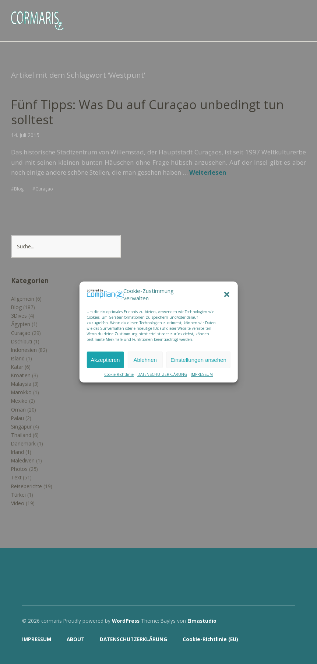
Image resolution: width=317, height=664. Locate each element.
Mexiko (19, 400)
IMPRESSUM (202, 374)
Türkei (18, 494)
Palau (17, 417)
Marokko (21, 392)
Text (16, 477)
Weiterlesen (207, 172)
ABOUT (75, 639)
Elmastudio (201, 620)
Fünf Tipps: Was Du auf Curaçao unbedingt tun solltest (149, 112)
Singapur (21, 426)
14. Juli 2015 (25, 135)
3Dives (19, 315)
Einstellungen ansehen (198, 360)
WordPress (126, 620)
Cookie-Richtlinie (119, 374)
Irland (17, 451)
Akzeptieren (105, 360)
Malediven (23, 460)
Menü (300, 15)
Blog (19, 188)
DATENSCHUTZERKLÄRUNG (162, 374)
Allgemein (22, 298)
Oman (18, 409)
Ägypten (20, 324)
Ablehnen (145, 360)
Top (287, 639)
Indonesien (24, 349)
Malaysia (21, 383)
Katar (17, 366)
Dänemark (23, 443)
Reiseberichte (26, 485)
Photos (19, 468)
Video (17, 502)
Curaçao (44, 188)
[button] (226, 294)
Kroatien (21, 374)
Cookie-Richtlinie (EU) (210, 639)
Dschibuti (21, 341)
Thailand (21, 434)
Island (18, 357)
